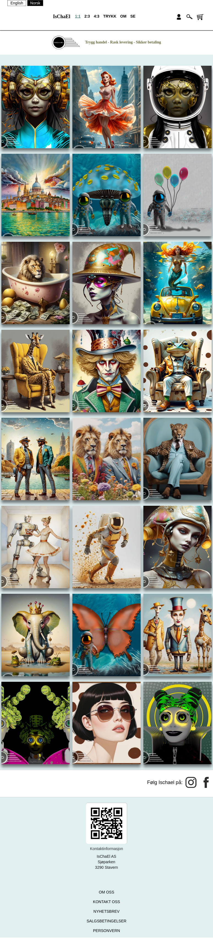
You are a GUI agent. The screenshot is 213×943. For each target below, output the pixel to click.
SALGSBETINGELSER (107, 921)
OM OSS (106, 892)
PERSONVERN (106, 930)
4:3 (96, 16)
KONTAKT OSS (106, 902)
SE (132, 16)
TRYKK (109, 16)
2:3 (87, 16)
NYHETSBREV (107, 911)
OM (123, 16)
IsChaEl (61, 16)
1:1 (77, 16)
